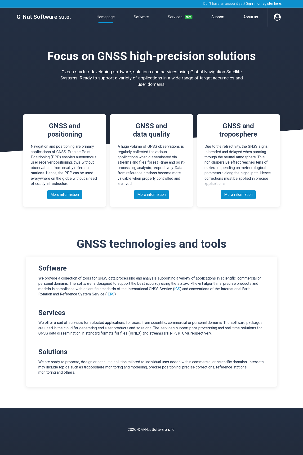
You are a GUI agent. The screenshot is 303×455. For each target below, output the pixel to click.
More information (64, 194)
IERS (111, 294)
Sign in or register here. (264, 4)
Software (141, 17)
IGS (177, 289)
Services (180, 17)
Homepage (106, 17)
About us (250, 17)
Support (217, 17)
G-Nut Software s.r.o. (44, 17)
